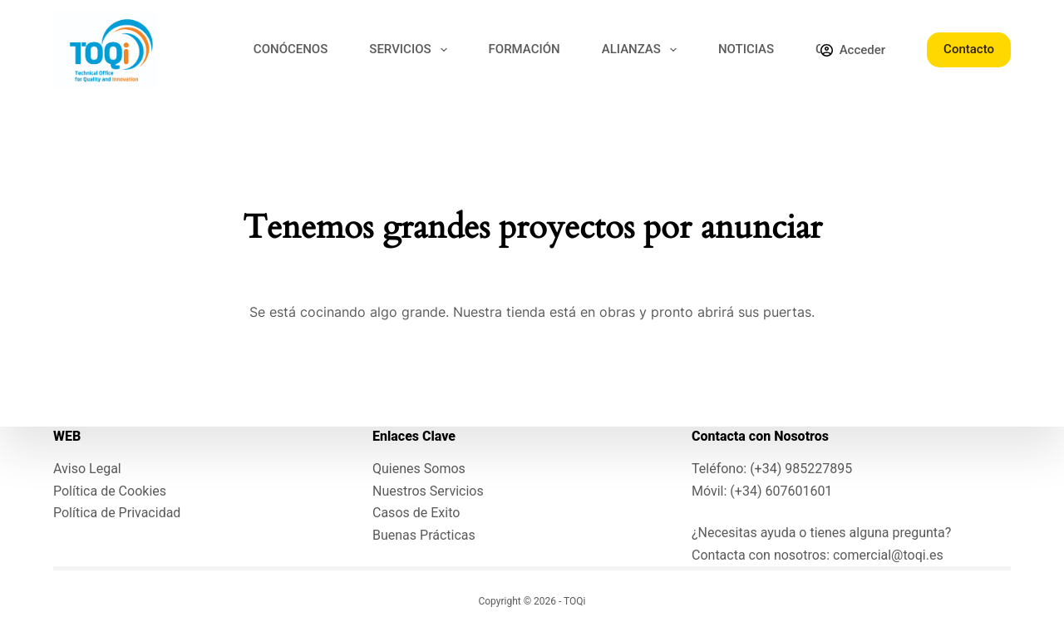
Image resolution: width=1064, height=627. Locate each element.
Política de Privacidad (116, 513)
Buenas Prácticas (423, 535)
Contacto (968, 49)
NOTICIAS (746, 49)
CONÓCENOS (291, 49)
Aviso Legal (87, 468)
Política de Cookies (109, 491)
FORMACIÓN (524, 49)
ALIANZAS (642, 50)
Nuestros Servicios (428, 491)
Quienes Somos (419, 468)
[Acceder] (852, 50)
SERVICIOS (411, 50)
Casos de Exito (416, 513)
